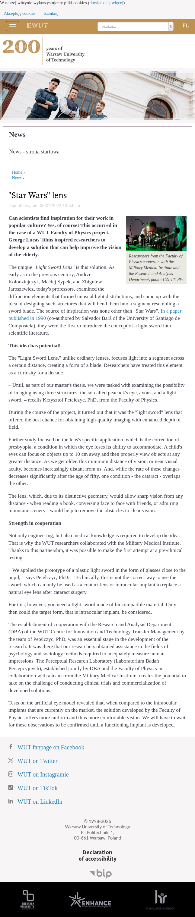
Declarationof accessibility (97, 855)
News (17, 134)
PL (186, 26)
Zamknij (51, 13)
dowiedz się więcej (106, 2)
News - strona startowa (34, 152)
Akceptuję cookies (19, 13)
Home (17, 172)
